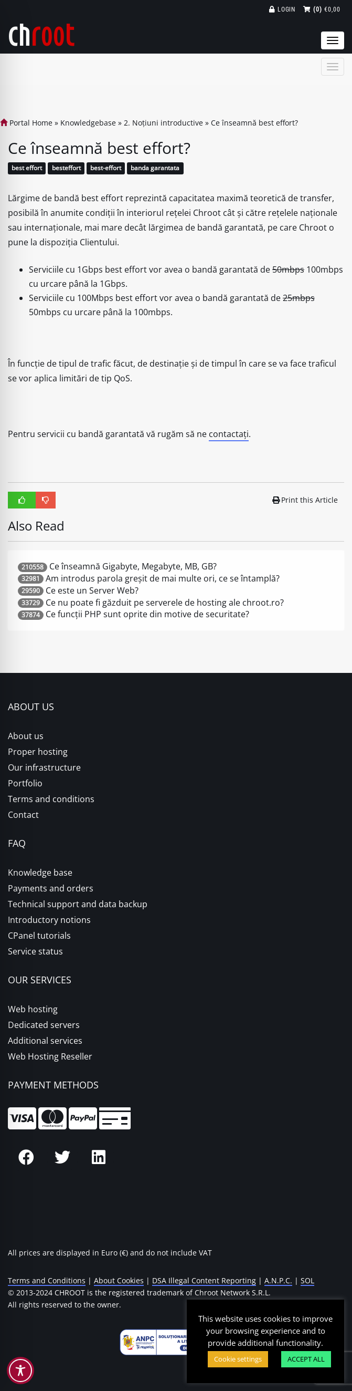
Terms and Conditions (47, 1280)
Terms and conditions (51, 799)
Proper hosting (38, 751)
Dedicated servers (44, 1025)
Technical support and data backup (77, 904)
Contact (23, 815)
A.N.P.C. (278, 1280)
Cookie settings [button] (238, 1359)
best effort (27, 168)
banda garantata (155, 168)
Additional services (45, 1040)
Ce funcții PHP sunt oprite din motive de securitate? (147, 614)
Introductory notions (49, 920)
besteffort (66, 168)
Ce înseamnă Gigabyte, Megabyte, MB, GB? (133, 566)
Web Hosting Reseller (50, 1056)
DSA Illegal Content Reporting (204, 1280)
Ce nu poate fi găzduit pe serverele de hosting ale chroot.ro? (165, 602)
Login (282, 9)
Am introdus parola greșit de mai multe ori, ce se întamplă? (163, 578)
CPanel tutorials (39, 935)
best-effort (105, 168)
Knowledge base (40, 872)
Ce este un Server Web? (92, 590)
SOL (307, 1280)
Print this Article (305, 500)
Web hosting (33, 1009)
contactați (229, 434)
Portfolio (25, 783)
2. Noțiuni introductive (163, 123)
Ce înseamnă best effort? (254, 123)
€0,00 (321, 9)
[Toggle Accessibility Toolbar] (20, 1370)
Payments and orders (50, 888)
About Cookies (119, 1280)
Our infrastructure (44, 767)
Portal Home (26, 123)
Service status (35, 951)
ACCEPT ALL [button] (306, 1359)
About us (26, 736)
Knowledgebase (88, 123)
